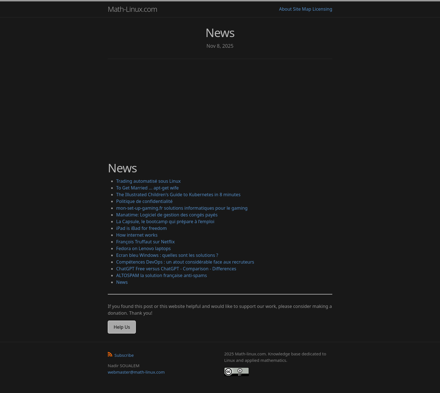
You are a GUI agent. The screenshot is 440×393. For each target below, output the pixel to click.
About (285, 9)
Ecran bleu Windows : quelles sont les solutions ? (167, 255)
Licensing (322, 9)
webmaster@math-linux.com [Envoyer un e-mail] (136, 372)
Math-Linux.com (132, 9)
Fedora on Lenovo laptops (143, 248)
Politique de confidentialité (144, 201)
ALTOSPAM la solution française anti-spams (161, 275)
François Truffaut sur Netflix (145, 242)
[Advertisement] (220, 106)
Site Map (302, 9)
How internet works (136, 235)
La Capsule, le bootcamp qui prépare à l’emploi (165, 221)
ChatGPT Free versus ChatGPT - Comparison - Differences (176, 269)
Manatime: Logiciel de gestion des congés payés (166, 215)
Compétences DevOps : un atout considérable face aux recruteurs (185, 262)
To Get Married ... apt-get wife (147, 188)
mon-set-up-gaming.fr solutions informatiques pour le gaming (181, 208)
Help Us (122, 327)
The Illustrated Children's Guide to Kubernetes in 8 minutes (178, 194)
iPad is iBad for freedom (141, 228)
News (122, 282)
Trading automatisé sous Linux (148, 181)
